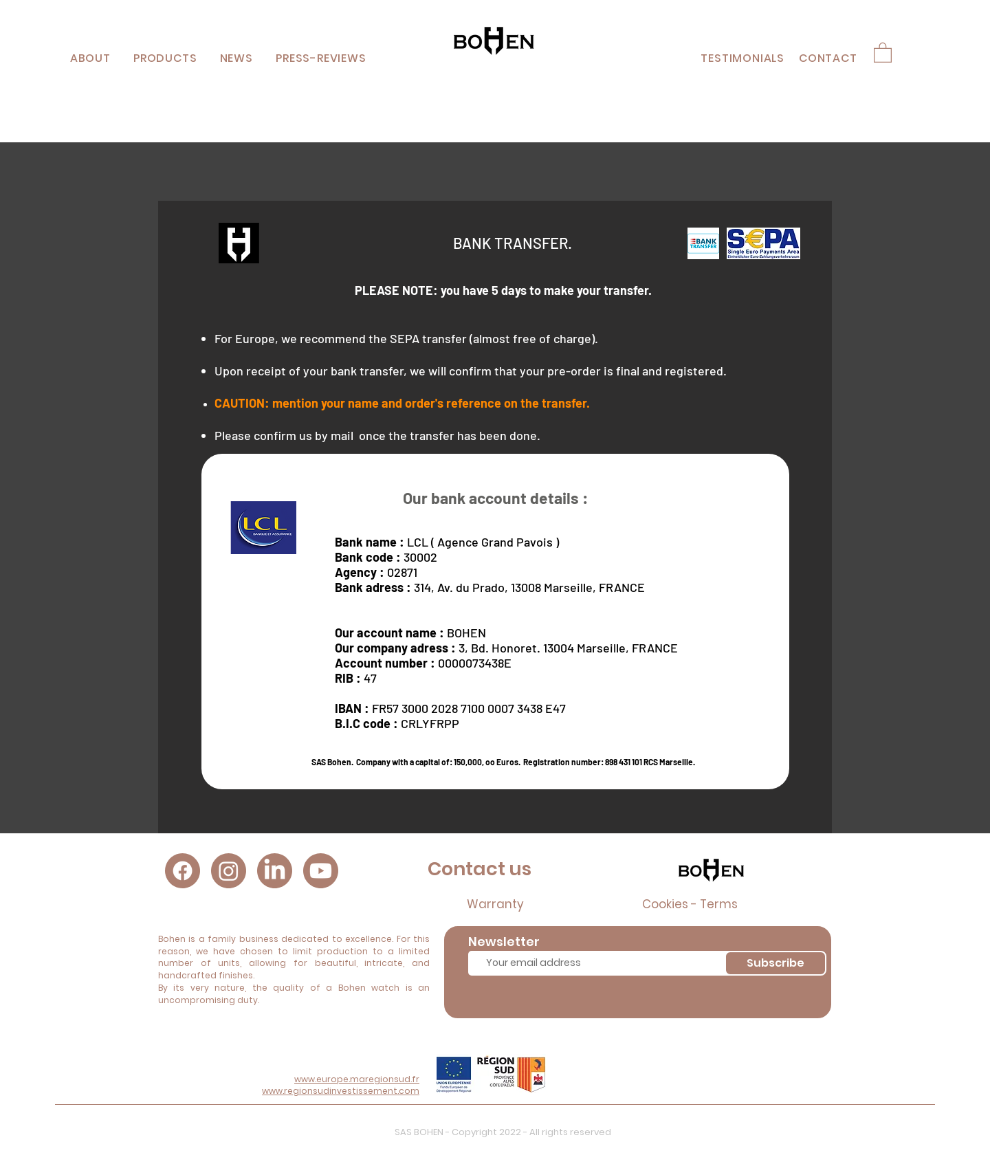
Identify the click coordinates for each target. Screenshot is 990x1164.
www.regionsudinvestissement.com (340, 1091)
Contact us (479, 868)
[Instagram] (228, 870)
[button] (165, 58)
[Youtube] (320, 870)
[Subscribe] (775, 963)
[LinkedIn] (274, 870)
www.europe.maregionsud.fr (356, 1079)
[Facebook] (182, 870)
